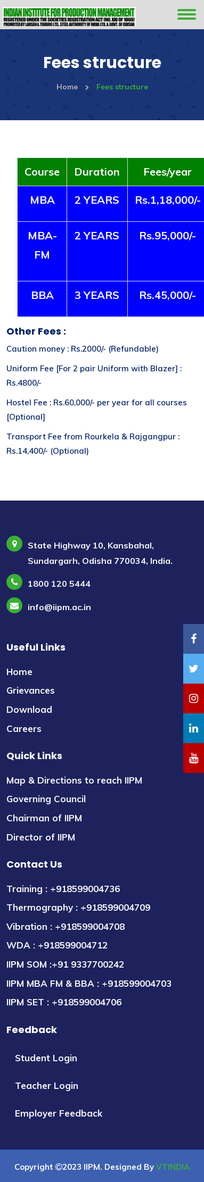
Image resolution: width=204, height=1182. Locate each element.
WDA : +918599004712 (57, 945)
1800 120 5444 (59, 583)
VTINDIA (173, 1167)
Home (72, 86)
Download (29, 709)
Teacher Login (46, 1085)
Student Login (46, 1057)
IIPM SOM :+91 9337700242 (65, 964)
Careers (24, 728)
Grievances (30, 690)
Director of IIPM (40, 837)
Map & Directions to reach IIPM (74, 780)
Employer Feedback (58, 1113)
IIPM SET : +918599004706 (63, 1002)
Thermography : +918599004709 (78, 907)
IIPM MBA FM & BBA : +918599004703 (89, 983)
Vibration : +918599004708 (65, 926)
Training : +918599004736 (63, 888)
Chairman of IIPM (44, 817)
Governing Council (46, 798)
